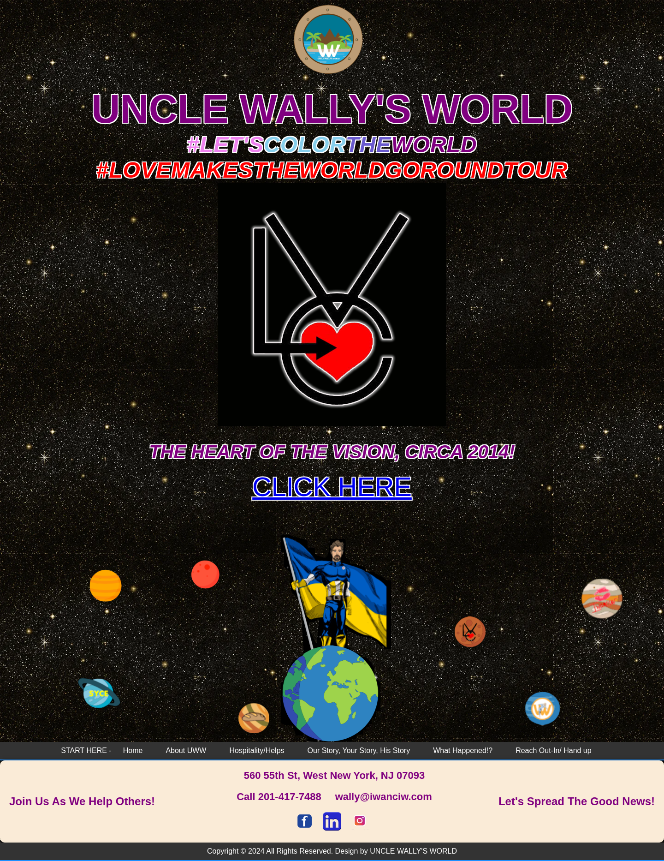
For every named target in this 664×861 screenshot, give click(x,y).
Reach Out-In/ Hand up (554, 750)
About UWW (186, 750)
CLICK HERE (332, 487)
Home (133, 750)
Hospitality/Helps (256, 750)
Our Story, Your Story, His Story (359, 750)
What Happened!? (462, 750)
